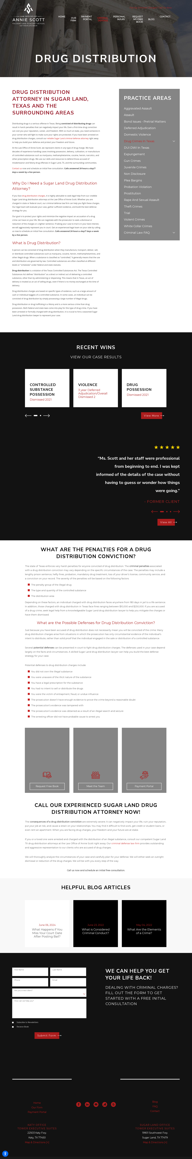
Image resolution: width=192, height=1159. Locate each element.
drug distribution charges (33, 195)
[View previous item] (28, 415)
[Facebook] (78, 1104)
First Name (19, 970)
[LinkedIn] (87, 1104)
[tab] (174, 141)
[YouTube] (96, 1104)
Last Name (57, 970)
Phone (17, 980)
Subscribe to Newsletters (27, 1022)
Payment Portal (37, 1112)
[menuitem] (61, 19)
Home (37, 1102)
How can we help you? (24, 1001)
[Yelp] (113, 1104)
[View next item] (46, 415)
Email (54, 980)
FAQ (155, 1106)
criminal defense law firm (125, 843)
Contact (155, 1111)
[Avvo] (104, 1104)
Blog (155, 1101)
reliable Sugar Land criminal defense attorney (67, 138)
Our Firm (36, 1107)
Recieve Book (23, 1027)
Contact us (17, 168)
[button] (5, 1154)
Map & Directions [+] (37, 1142)
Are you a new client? (23, 990)
